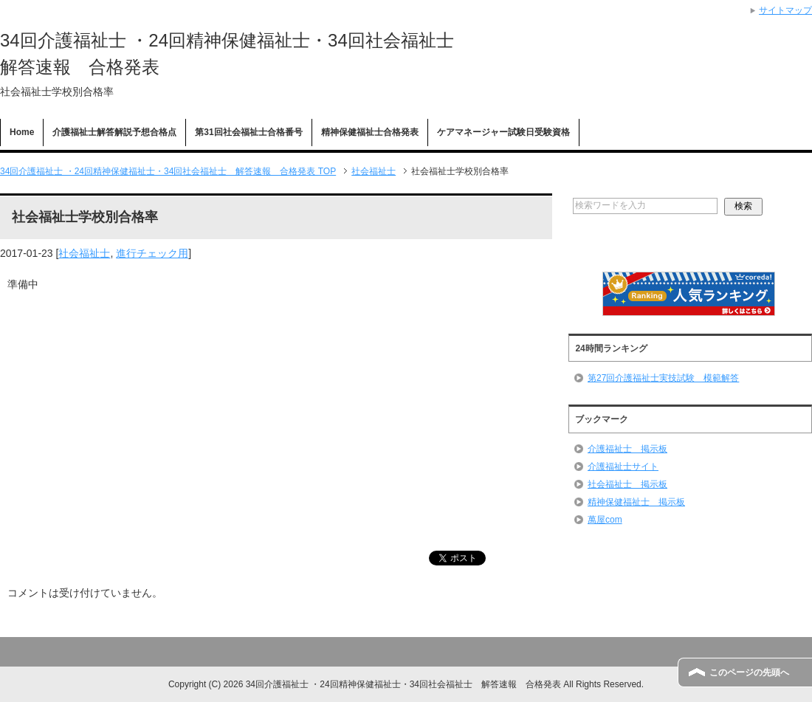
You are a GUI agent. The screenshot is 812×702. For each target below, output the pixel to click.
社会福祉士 (84, 253)
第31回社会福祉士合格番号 (248, 132)
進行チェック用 (152, 253)
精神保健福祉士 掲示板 (636, 502)
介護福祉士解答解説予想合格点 (114, 132)
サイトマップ (785, 10)
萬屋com (605, 520)
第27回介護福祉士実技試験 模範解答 (663, 378)
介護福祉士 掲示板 (627, 449)
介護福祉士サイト (623, 466)
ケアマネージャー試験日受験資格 (503, 132)
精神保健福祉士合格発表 (370, 132)
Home (22, 132)
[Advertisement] (276, 411)
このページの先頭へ (749, 672)
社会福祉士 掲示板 (627, 484)
